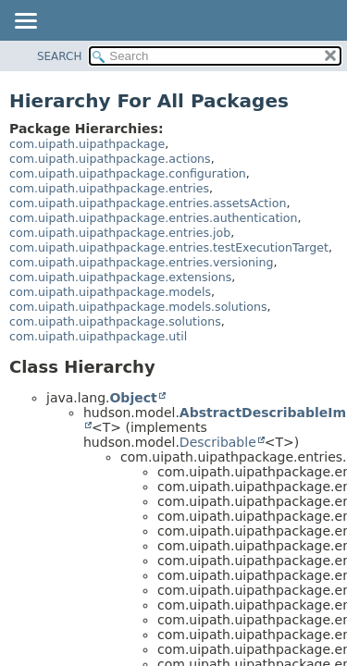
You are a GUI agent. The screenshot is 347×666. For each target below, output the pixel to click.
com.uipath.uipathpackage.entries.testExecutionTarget (168, 247)
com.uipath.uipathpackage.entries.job (119, 233)
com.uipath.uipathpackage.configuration (127, 173)
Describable (218, 442)
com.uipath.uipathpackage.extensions (120, 277)
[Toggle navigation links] (25, 22)
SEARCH (59, 56)
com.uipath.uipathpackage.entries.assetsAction (147, 203)
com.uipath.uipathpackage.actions (110, 159)
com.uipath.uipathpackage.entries (109, 188)
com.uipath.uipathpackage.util (98, 336)
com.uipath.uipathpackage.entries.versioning (141, 262)
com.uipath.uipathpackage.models (110, 292)
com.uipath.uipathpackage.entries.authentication (153, 218)
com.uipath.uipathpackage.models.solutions (138, 307)
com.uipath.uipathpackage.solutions (115, 321)
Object (132, 397)
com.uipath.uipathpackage (87, 144)
